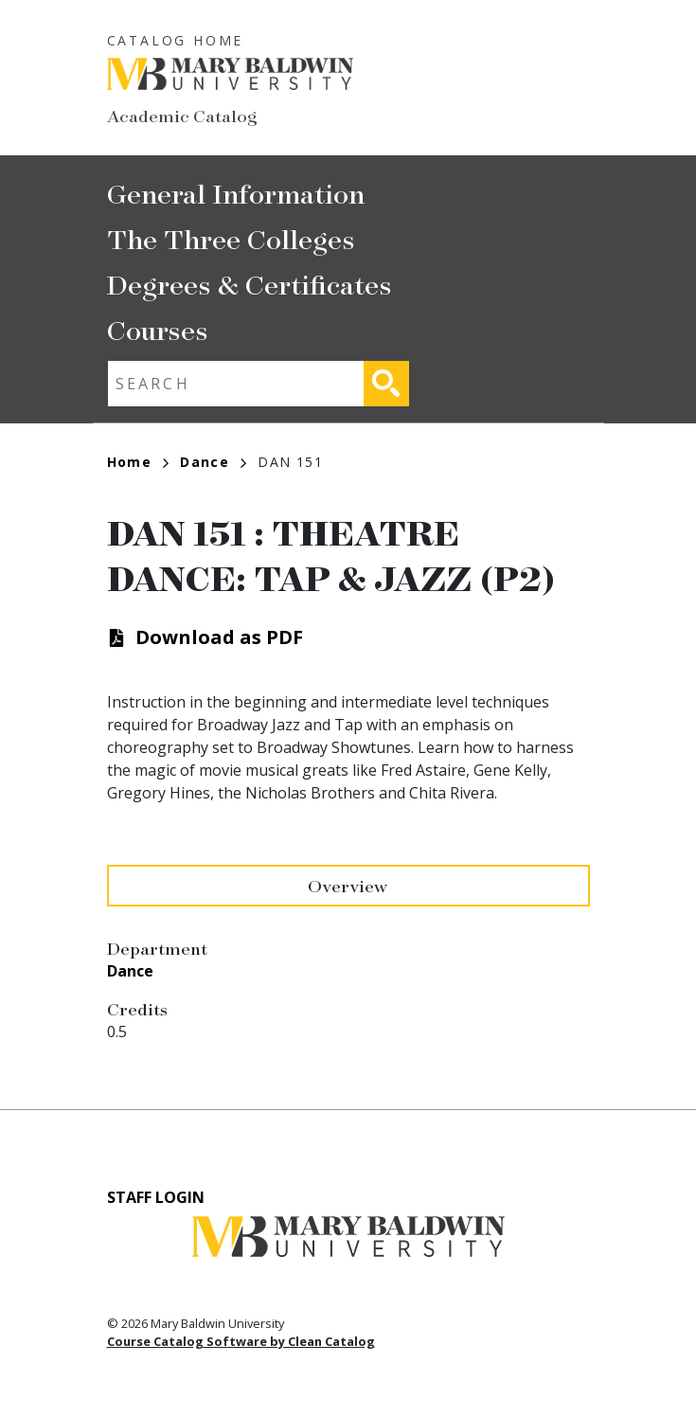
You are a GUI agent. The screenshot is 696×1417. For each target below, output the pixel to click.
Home (138, 462)
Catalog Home (175, 40)
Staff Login (156, 1197)
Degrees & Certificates (249, 283)
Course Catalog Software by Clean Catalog (241, 1341)
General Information (236, 192)
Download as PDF (219, 637)
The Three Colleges (231, 238)
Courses (157, 329)
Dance (213, 462)
